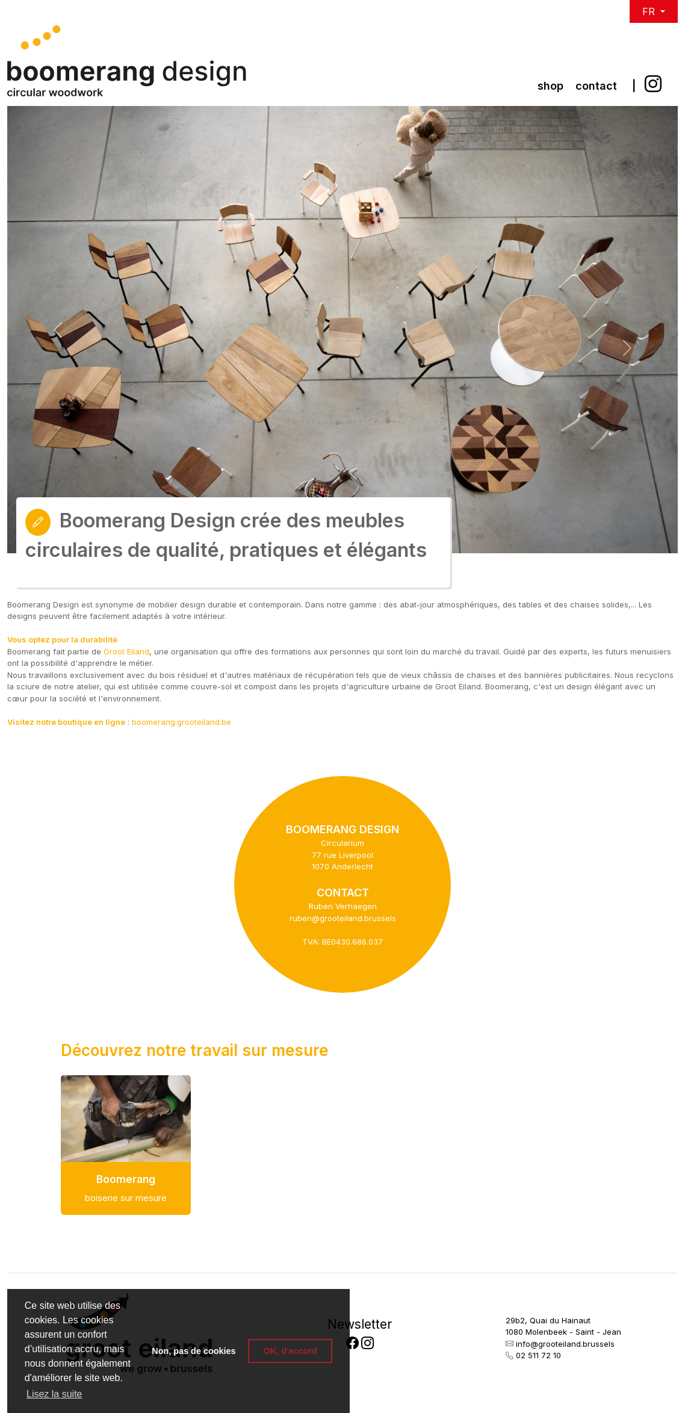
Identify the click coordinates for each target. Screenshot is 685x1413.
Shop (550, 85)
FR (650, 11)
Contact (596, 85)
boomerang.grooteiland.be (181, 722)
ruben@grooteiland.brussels (343, 918)
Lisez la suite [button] (54, 1394)
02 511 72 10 (538, 1355)
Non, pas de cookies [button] (193, 1351)
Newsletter (359, 1324)
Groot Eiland (126, 651)
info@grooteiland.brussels (565, 1344)
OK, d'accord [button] (290, 1351)
